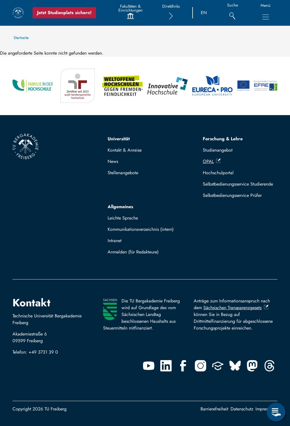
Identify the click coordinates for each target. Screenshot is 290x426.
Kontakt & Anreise (125, 150)
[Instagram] (200, 365)
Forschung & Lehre (223, 138)
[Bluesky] (235, 365)
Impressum (265, 409)
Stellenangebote (123, 172)
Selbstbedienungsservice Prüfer (232, 195)
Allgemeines (120, 206)
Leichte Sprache (123, 218)
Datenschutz (242, 409)
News (113, 161)
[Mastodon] (252, 365)
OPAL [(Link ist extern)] (212, 161)
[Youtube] (148, 365)
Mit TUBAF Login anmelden (137, 253)
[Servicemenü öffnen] (276, 412)
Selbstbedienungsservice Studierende (238, 184)
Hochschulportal (218, 172)
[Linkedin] (166, 365)
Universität (119, 138)
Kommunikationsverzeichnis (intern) (141, 229)
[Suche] (232, 13)
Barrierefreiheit (214, 409)
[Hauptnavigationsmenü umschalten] (265, 17)
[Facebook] (183, 365)
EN (204, 12)
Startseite (21, 37)
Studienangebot (218, 150)
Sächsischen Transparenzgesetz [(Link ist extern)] (235, 307)
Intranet (114, 240)
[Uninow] (217, 365)
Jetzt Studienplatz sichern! (64, 12)
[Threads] (269, 365)
